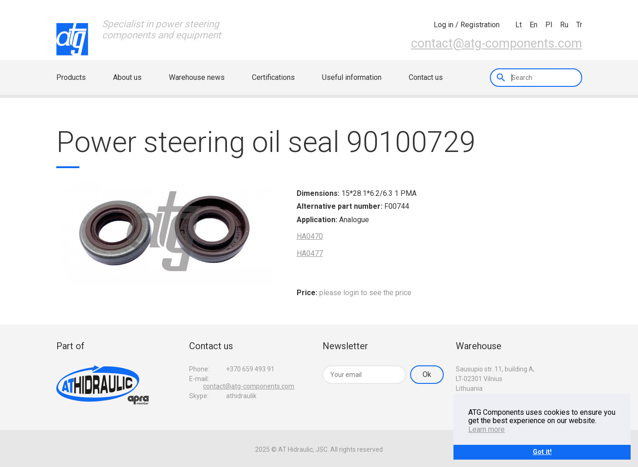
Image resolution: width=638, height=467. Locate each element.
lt (518, 24)
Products (71, 77)
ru (564, 24)
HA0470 (310, 236)
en (533, 24)
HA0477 (310, 253)
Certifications (273, 77)
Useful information (352, 77)
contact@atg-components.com (496, 43)
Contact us (426, 77)
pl (548, 24)
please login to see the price (365, 292)
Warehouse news (197, 77)
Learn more (486, 429)
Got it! (542, 452)
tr (579, 24)
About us (127, 77)
